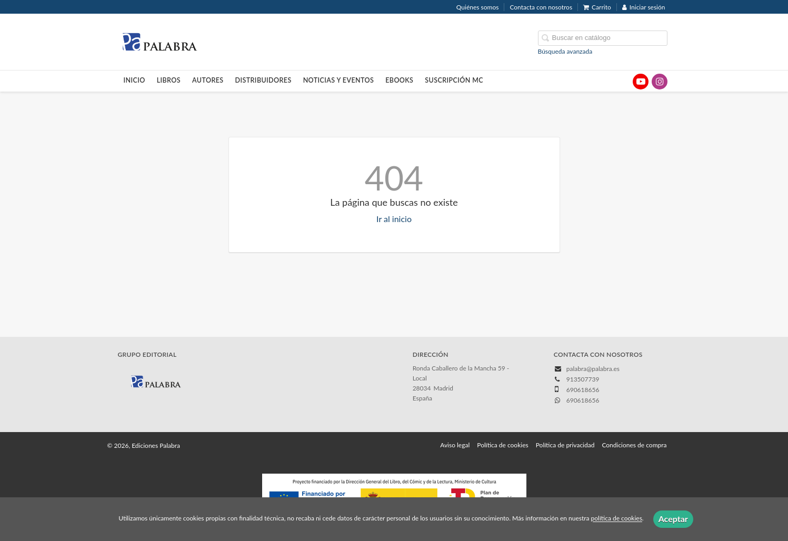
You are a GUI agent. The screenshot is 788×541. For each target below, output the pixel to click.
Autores (208, 80)
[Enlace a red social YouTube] (641, 81)
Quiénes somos (477, 7)
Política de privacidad (565, 445)
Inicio (134, 80)
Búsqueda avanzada (565, 51)
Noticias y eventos (338, 80)
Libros (169, 80)
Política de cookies (502, 445)
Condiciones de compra (634, 445)
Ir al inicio (394, 219)
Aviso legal (455, 445)
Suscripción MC (454, 80)
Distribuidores (263, 80)
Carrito (597, 7)
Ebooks (399, 80)
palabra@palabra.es (593, 369)
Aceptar (673, 519)
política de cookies (616, 519)
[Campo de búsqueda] (602, 38)
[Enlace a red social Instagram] (659, 81)
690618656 (583, 400)
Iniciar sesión (643, 7)
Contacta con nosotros (541, 7)
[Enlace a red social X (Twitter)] (622, 81)
